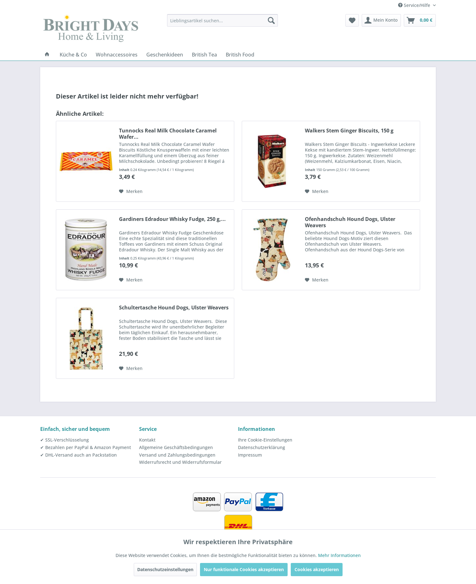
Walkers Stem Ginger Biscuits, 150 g (349, 130)
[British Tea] (204, 55)
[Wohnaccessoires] (116, 55)
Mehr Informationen (339, 555)
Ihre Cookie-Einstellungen (265, 440)
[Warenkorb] (420, 20)
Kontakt (147, 440)
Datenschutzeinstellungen (165, 569)
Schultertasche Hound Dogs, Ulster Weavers (174, 307)
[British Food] (240, 55)
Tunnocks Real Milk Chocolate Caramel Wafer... (168, 133)
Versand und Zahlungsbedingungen (177, 455)
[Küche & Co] (73, 55)
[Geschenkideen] (164, 55)
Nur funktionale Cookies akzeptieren (244, 569)
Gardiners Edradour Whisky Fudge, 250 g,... (172, 219)
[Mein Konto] (381, 20)
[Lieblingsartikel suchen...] (222, 20)
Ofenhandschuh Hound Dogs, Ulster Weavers (350, 222)
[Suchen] (271, 20)
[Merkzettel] (352, 20)
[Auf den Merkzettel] (131, 191)
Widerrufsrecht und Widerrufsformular (180, 462)
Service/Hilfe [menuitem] (414, 5)
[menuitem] (222, 20)
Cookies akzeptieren (317, 569)
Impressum (250, 455)
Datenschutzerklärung (261, 447)
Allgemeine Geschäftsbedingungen (176, 447)
